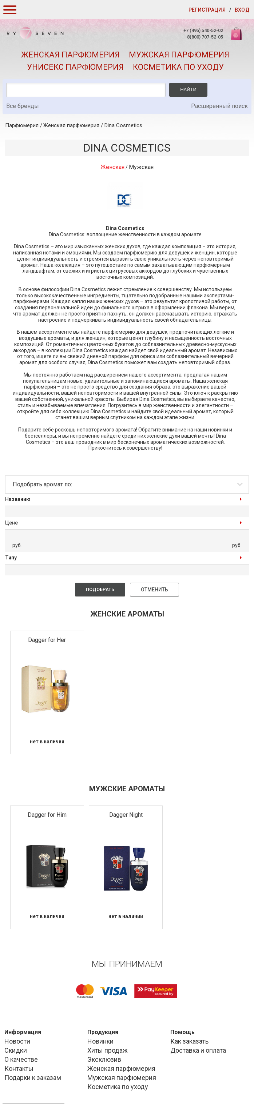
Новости (17, 1041)
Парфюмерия (22, 125)
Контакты (18, 1068)
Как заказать (189, 1041)
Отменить (154, 589)
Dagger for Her (47, 639)
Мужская (141, 167)
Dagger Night (126, 814)
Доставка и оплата (198, 1050)
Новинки (100, 1041)
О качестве (21, 1059)
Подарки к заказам (32, 1077)
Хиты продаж (107, 1050)
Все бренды (22, 106)
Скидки (15, 1050)
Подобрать (100, 589)
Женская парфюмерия (70, 54)
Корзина (237, 37)
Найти (188, 89)
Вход (242, 10)
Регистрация (207, 10)
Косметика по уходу (178, 67)
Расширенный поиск (219, 106)
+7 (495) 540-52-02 (202, 30)
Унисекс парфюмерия (75, 67)
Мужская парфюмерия (179, 54)
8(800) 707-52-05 (204, 37)
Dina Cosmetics (123, 125)
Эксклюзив (104, 1059)
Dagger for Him (47, 814)
